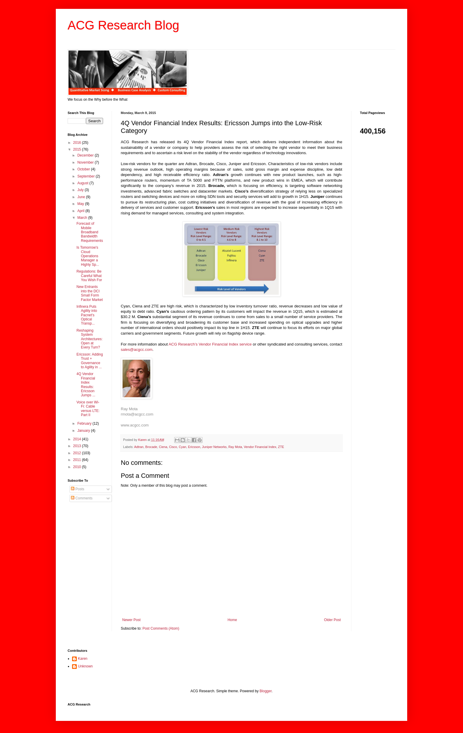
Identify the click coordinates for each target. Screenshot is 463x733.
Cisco (173, 447)
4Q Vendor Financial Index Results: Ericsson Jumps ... (85, 384)
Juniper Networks (214, 447)
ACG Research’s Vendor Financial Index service (210, 344)
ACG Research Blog (123, 25)
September (86, 176)
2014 (77, 439)
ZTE (281, 447)
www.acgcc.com (135, 425)
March (82, 218)
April (81, 211)
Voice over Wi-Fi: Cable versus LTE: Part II (88, 408)
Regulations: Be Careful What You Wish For (89, 275)
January (84, 431)
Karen (82, 659)
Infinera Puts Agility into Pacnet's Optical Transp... (86, 315)
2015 (77, 149)
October (84, 169)
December (86, 155)
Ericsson (194, 447)
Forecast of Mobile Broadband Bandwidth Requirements (89, 232)
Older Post (332, 620)
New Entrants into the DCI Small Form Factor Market (89, 293)
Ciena (163, 447)
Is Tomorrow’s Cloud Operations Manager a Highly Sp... (87, 256)
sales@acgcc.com (136, 349)
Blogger (266, 691)
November (86, 162)
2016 (77, 143)
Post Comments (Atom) (160, 628)
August (83, 183)
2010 (77, 467)
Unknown (85, 666)
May (81, 204)
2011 (77, 460)
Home (232, 620)
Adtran (139, 447)
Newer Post (131, 620)
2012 (77, 453)
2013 (77, 446)
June (81, 197)
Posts (77, 489)
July (81, 190)
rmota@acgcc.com (137, 414)
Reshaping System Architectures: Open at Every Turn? (89, 339)
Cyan (182, 447)
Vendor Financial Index (260, 447)
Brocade (151, 447)
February (84, 423)
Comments (81, 498)
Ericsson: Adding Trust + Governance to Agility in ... (89, 360)
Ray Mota (129, 409)
